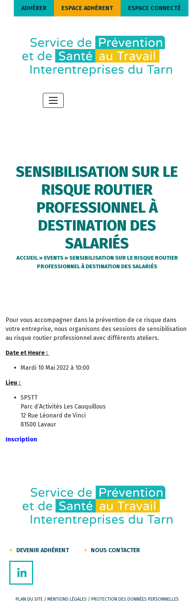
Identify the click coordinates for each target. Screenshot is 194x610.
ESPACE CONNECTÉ (154, 8)
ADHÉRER (34, 8)
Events (53, 257)
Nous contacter (115, 550)
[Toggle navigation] (53, 100)
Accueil (27, 257)
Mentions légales (67, 599)
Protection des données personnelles (135, 599)
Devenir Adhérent (42, 550)
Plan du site (29, 599)
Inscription (21, 439)
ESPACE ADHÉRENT (87, 8)
